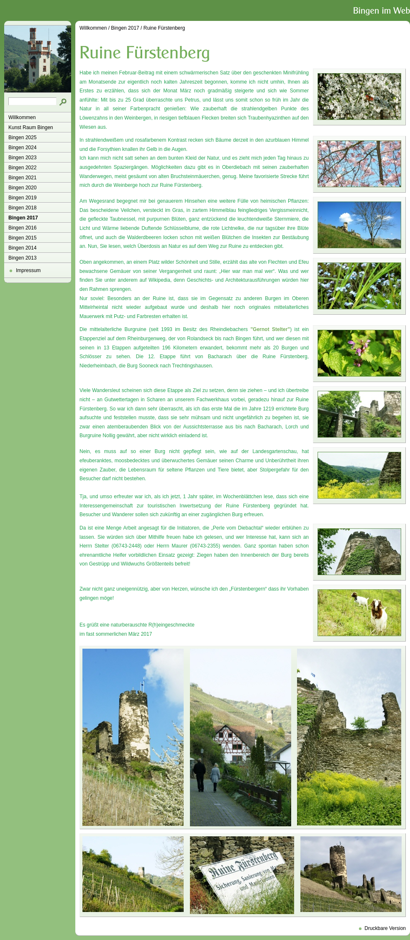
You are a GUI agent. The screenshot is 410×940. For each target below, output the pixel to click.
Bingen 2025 (22, 137)
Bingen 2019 (22, 198)
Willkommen (22, 117)
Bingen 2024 (22, 147)
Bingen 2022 (22, 168)
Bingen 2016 (22, 228)
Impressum (28, 270)
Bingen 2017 (23, 218)
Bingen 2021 (22, 178)
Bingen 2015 (22, 238)
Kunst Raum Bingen (30, 127)
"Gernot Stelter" (270, 329)
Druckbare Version (385, 928)
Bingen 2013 (22, 258)
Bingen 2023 (22, 157)
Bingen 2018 (22, 208)
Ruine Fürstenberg (164, 28)
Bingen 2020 (22, 188)
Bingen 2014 (22, 248)
